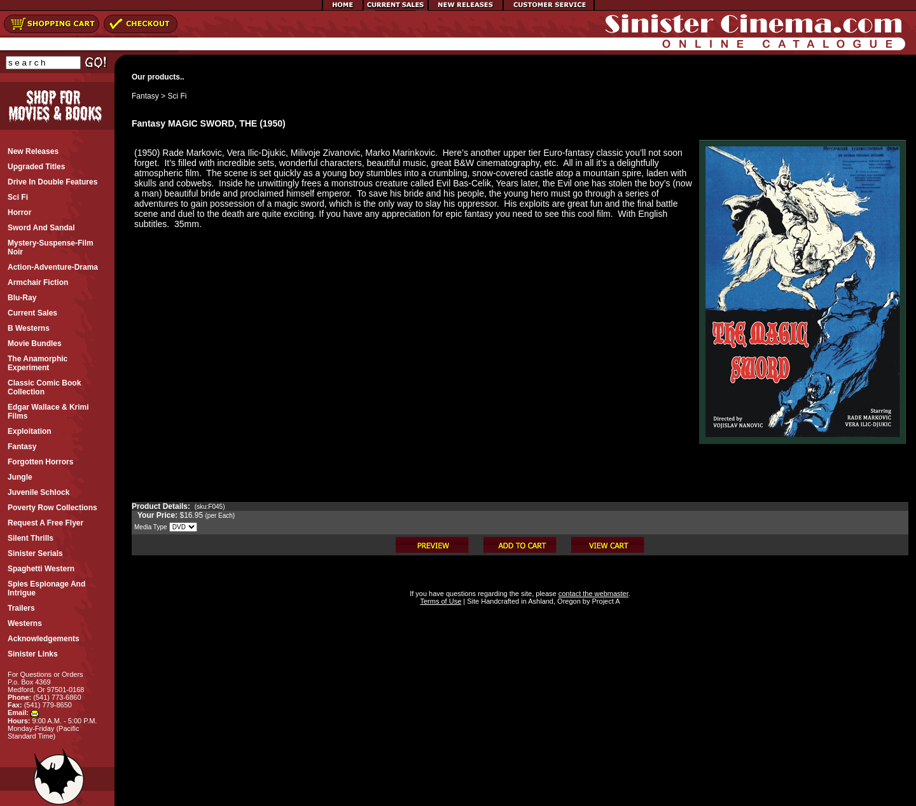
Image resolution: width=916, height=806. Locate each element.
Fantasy (145, 96)
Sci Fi (176, 96)
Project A (605, 601)
